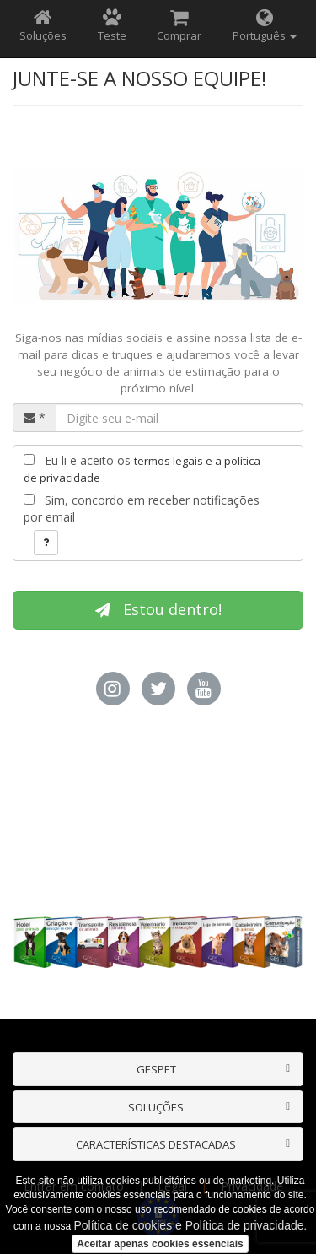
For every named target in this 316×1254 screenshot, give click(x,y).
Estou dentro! (158, 609)
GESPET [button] (156, 1069)
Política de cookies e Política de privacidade (188, 1225)
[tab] (158, 1069)
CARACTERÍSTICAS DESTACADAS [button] (156, 1144)
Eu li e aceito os (142, 468)
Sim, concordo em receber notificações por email (142, 508)
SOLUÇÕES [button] (156, 1107)
